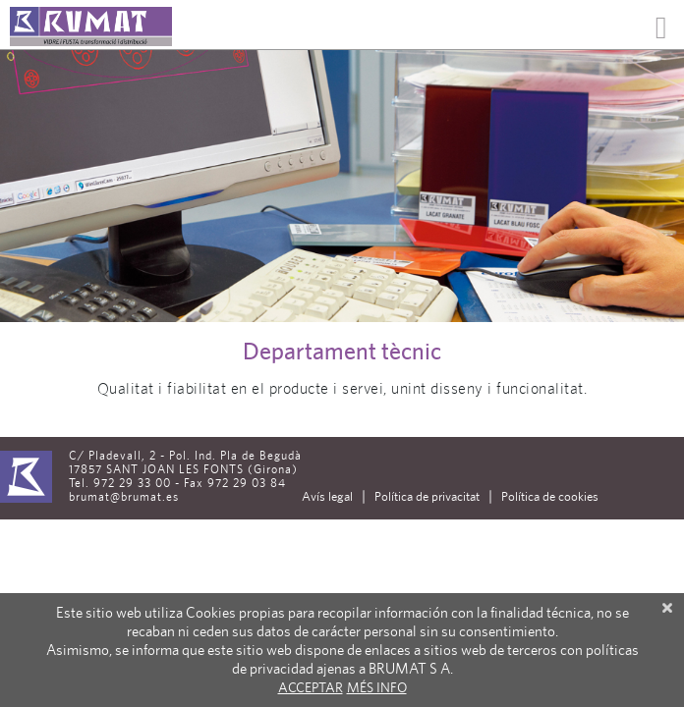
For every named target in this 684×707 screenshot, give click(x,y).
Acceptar (310, 687)
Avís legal (327, 496)
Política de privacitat (427, 496)
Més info (377, 687)
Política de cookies (549, 496)
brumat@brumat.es (124, 497)
